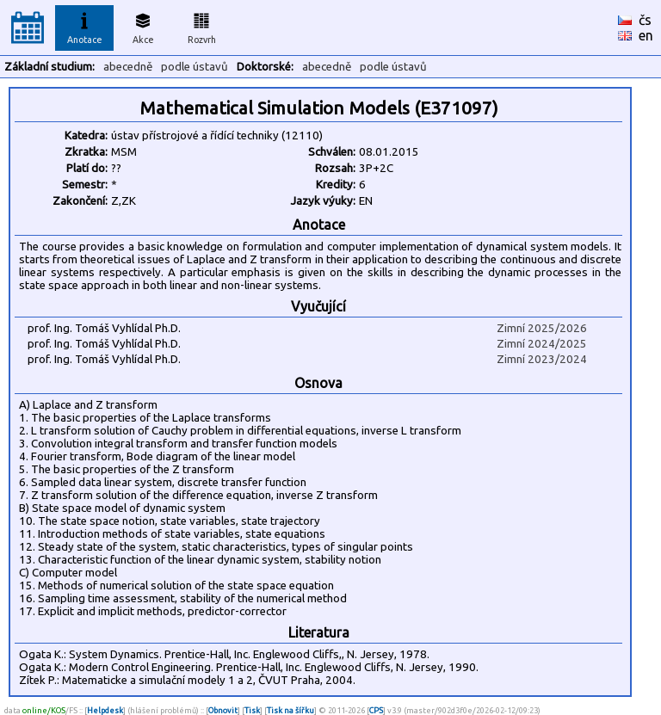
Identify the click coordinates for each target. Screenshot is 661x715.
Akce (143, 26)
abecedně (127, 66)
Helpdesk (105, 710)
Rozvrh (202, 26)
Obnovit (223, 710)
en (646, 35)
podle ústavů (194, 66)
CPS (376, 710)
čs (645, 20)
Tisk (252, 710)
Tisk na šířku (290, 710)
